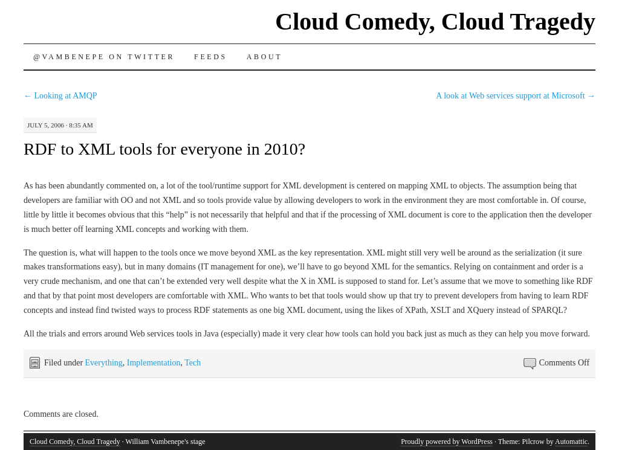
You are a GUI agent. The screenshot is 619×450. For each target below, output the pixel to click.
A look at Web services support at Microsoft (515, 95)
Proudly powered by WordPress (447, 441)
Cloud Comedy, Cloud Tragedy (435, 21)
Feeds (210, 57)
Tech (192, 362)
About (264, 57)
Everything (104, 362)
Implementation (154, 362)
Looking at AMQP (60, 95)
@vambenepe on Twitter (104, 57)
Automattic (571, 441)
